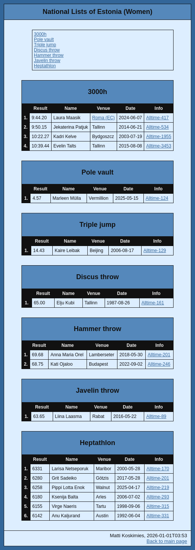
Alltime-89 (156, 416)
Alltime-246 (159, 364)
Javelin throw (47, 60)
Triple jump (45, 44)
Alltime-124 (157, 198)
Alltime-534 (157, 127)
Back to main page (166, 541)
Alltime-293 (157, 497)
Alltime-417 (157, 117)
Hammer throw (49, 55)
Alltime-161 (153, 302)
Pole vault (44, 39)
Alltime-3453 (158, 146)
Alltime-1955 (158, 136)
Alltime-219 (157, 487)
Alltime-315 (157, 506)
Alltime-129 (154, 250)
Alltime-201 (159, 354)
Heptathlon (45, 65)
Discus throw (47, 50)
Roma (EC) (103, 117)
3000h (40, 34)
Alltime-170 (157, 468)
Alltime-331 (157, 515)
